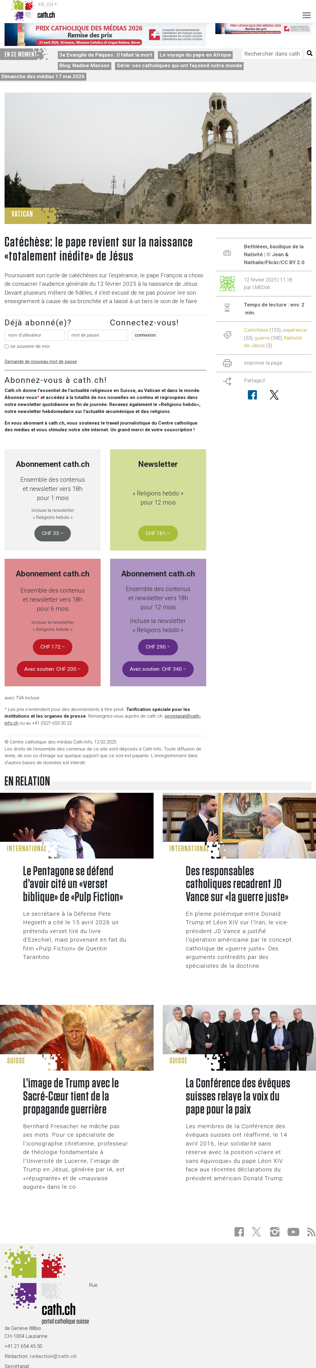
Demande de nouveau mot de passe (41, 361)
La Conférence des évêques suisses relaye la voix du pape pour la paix (238, 1096)
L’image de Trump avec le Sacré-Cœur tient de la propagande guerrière (71, 1096)
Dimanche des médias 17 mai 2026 (43, 76)
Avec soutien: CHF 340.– (158, 669)
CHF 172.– (52, 647)
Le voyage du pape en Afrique (195, 55)
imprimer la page (263, 363)
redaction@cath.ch (53, 1356)
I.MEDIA (261, 287)
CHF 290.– (158, 647)
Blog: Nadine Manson (84, 65)
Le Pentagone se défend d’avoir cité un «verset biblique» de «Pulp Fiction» (73, 884)
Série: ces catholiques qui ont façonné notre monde (179, 65)
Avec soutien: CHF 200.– (52, 669)
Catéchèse (256, 330)
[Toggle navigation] (303, 11)
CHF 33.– (53, 533)
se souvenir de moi (30, 346)
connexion (145, 335)
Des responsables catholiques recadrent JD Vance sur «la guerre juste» (237, 884)
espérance (295, 330)
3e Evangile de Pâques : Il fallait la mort (105, 55)
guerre (262, 338)
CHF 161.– (158, 533)
